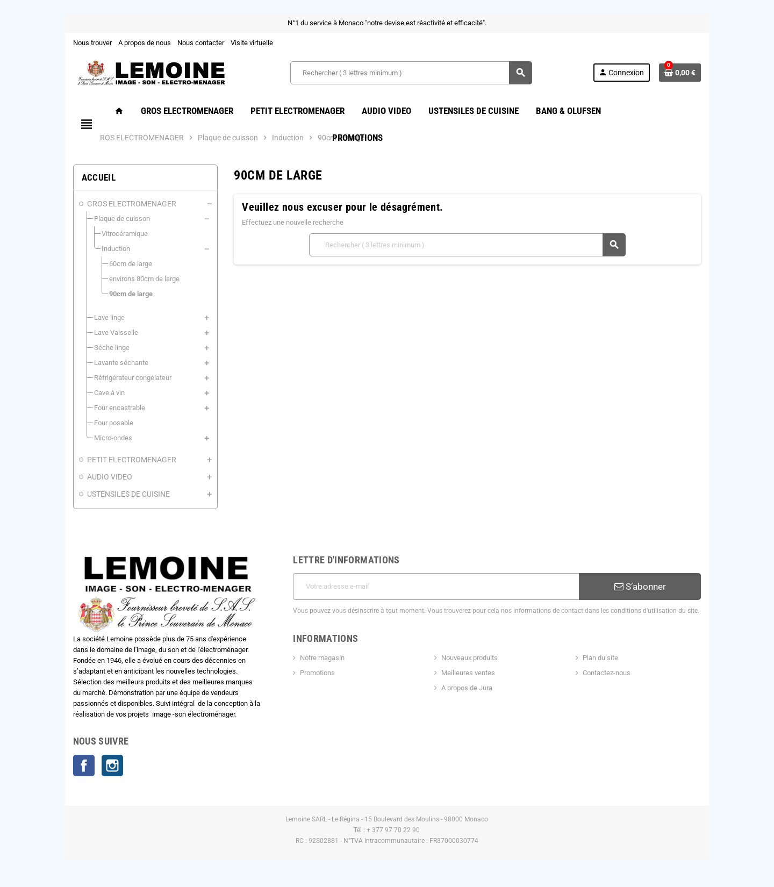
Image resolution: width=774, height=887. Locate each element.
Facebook (83, 766)
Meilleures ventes (468, 673)
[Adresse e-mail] (436, 586)
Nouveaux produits (469, 658)
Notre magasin (322, 658)
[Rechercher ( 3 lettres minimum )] (411, 72)
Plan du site (601, 658)
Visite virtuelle (251, 43)
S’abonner (640, 586)
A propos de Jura (466, 688)
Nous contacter (200, 43)
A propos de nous (144, 43)
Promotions (317, 673)
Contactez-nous (607, 673)
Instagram (112, 766)
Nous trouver (92, 43)
